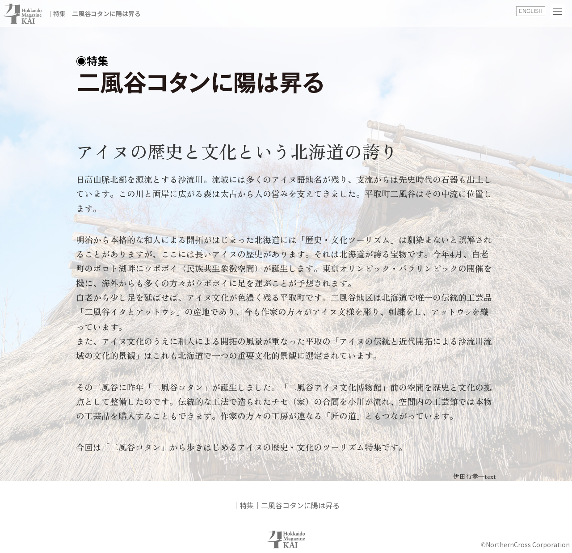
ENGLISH (531, 11)
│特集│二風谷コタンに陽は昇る (94, 13)
